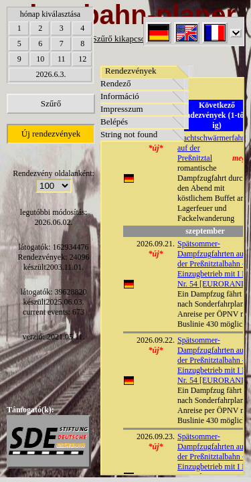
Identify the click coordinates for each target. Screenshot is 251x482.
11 (62, 59)
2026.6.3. (51, 74)
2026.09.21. (156, 243)
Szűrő (51, 103)
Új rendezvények (50, 134)
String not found (128, 134)
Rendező (115, 83)
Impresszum (121, 109)
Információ (119, 96)
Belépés (114, 121)
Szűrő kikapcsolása (125, 38)
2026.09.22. (156, 340)
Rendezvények (131, 71)
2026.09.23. (156, 436)
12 (82, 59)
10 (40, 59)
